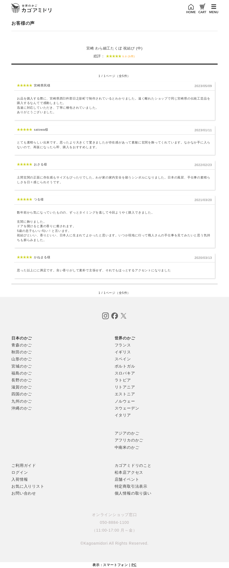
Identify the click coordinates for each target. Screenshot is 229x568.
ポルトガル (125, 366)
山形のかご (21, 359)
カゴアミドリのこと (133, 465)
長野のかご (21, 380)
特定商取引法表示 (131, 486)
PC (134, 565)
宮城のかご (21, 366)
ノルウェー (125, 401)
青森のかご (21, 345)
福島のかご (21, 373)
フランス (123, 345)
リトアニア (125, 387)
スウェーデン (127, 408)
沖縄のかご (21, 408)
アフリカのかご (129, 440)
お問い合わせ (23, 493)
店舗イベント (127, 479)
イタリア (123, 415)
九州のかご (21, 401)
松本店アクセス (129, 472)
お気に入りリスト (27, 486)
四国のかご (21, 394)
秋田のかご (21, 352)
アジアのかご (127, 433)
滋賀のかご (21, 387)
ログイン (19, 472)
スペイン (123, 359)
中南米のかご (127, 447)
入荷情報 (19, 479)
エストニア (125, 394)
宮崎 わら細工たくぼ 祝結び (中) (114, 53)
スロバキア (125, 373)
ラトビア (123, 380)
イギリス (123, 352)
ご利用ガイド (23, 465)
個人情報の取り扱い (133, 493)
